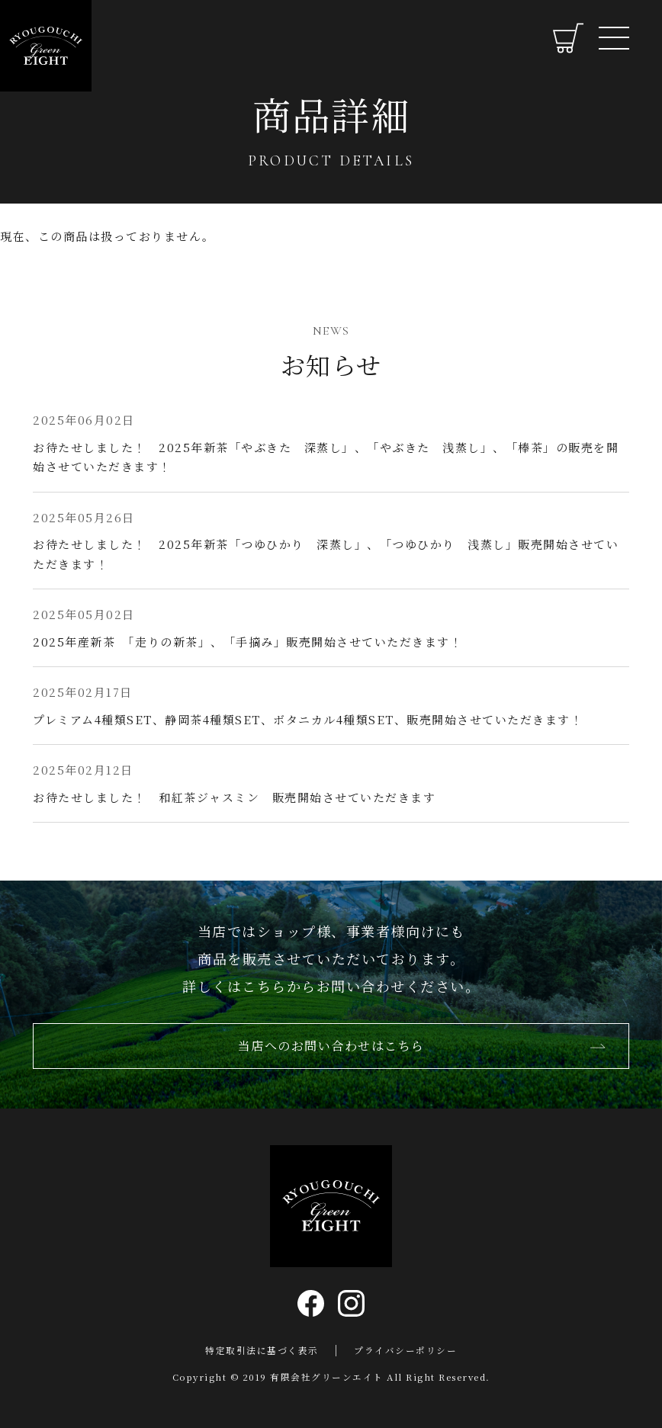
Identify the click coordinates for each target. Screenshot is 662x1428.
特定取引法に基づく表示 (262, 1350)
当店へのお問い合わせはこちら (331, 1052)
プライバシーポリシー (405, 1350)
